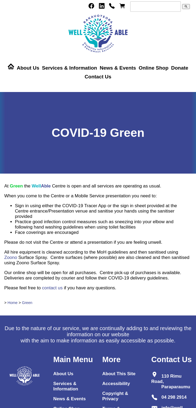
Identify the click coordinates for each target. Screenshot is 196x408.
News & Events (118, 68)
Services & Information (69, 68)
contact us (52, 287)
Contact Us (98, 76)
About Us (28, 68)
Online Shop (154, 68)
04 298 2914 (174, 397)
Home (12, 303)
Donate (179, 68)
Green (27, 303)
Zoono (10, 257)
